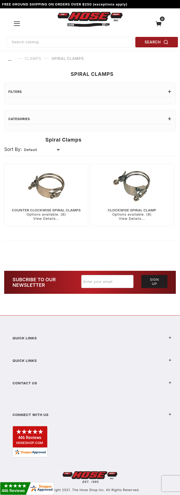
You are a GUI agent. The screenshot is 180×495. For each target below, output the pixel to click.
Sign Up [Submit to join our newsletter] (154, 281)
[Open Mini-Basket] (160, 24)
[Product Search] (69, 42)
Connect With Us (92, 415)
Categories (90, 119)
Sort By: (13, 149)
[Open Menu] (17, 23)
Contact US (92, 383)
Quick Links (92, 338)
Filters (90, 92)
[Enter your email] (107, 281)
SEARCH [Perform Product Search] (157, 42)
